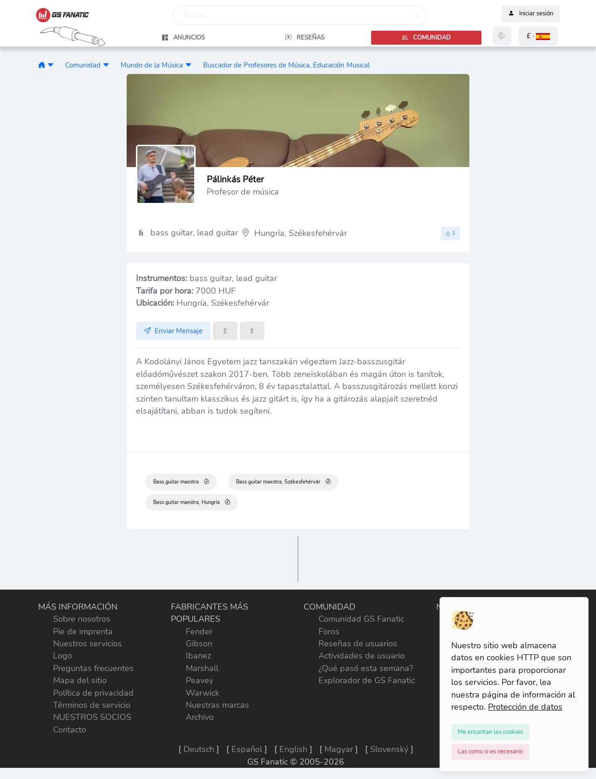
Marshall (202, 668)
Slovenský (389, 749)
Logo (62, 655)
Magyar (339, 749)
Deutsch (198, 749)
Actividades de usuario (361, 655)
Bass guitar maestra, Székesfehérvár (283, 481)
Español (246, 749)
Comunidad (83, 65)
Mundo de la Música (152, 65)
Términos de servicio (91, 705)
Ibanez (198, 655)
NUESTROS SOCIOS (92, 717)
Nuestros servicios (87, 643)
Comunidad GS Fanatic (361, 619)
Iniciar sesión (530, 14)
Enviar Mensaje (173, 331)
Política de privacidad (93, 692)
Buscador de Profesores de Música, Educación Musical (286, 65)
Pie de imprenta (83, 631)
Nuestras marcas (217, 705)
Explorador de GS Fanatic (366, 680)
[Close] (490, 732)
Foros (328, 631)
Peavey (199, 680)
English (293, 749)
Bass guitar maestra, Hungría (191, 501)
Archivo (200, 717)
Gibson (199, 643)
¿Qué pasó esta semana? (365, 668)
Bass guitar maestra (181, 481)
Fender (199, 631)
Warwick (202, 692)
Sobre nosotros (81, 619)
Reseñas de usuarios (357, 643)
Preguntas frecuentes (93, 668)
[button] (538, 36)
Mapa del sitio (80, 680)
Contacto (69, 729)
